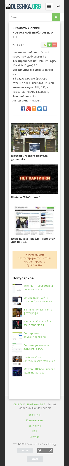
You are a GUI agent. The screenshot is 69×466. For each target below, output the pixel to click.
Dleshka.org (23, 6)
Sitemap (34, 437)
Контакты (34, 426)
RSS (34, 431)
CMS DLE (19, 404)
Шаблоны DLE (36, 404)
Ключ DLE (34, 415)
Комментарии (34, 420)
